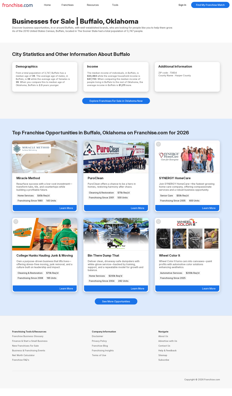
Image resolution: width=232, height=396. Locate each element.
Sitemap (162, 362)
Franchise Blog (100, 353)
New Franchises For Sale (25, 353)
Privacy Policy (99, 348)
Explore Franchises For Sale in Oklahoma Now (116, 108)
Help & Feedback (167, 358)
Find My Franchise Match (210, 4)
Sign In (182, 4)
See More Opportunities (116, 308)
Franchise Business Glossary (27, 344)
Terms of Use (99, 362)
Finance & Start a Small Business (29, 348)
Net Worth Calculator (23, 362)
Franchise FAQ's (20, 367)
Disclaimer (97, 344)
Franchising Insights (103, 358)
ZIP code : (167, 73)
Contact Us (164, 353)
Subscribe (163, 367)
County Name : (170, 76)
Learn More (66, 215)
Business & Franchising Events (28, 358)
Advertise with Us (167, 348)
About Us (163, 344)
